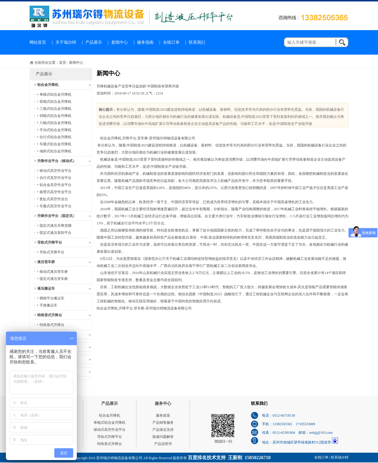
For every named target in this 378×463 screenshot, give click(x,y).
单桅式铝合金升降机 (110, 422)
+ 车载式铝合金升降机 (54, 144)
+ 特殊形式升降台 (50, 325)
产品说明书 (163, 444)
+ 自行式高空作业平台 (54, 178)
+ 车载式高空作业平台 (54, 206)
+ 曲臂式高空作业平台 (54, 192)
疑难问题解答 (163, 437)
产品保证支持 (163, 430)
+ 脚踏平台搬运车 (50, 298)
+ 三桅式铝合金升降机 (54, 109)
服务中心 (163, 403)
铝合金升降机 (109, 415)
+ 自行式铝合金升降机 (54, 137)
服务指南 (145, 42)
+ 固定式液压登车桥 (52, 279)
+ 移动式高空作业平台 (54, 171)
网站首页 (38, 42)
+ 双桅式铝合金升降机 (54, 102)
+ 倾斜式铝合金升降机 (54, 151)
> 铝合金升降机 (46, 85)
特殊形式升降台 (109, 444)
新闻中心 (119, 42)
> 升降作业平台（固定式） (55, 216)
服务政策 (163, 415)
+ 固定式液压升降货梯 (54, 226)
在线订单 (171, 42)
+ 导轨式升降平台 (50, 252)
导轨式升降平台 (109, 437)
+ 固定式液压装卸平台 (54, 233)
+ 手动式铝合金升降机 (54, 130)
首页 (62, 63)
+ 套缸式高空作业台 (52, 199)
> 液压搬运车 (44, 288)
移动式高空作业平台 (110, 430)
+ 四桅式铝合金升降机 (54, 116)
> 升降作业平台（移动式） (55, 161)
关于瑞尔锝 (66, 42)
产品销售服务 (163, 422)
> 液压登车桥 (44, 262)
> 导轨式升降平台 (48, 242)
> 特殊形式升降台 (48, 315)
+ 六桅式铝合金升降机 (54, 123)
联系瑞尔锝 (339, 457)
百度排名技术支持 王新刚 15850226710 (229, 457)
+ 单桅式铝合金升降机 (54, 94)
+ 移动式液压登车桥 (52, 272)
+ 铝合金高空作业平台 (54, 185)
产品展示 (93, 42)
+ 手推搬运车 (47, 305)
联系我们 (197, 42)
